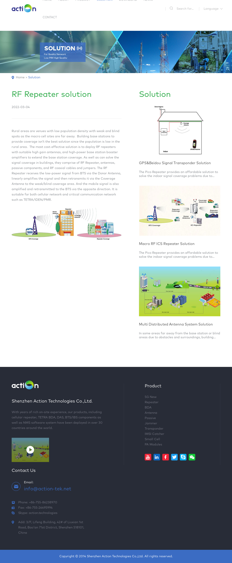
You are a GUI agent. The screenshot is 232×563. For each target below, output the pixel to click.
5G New (151, 397)
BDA (148, 407)
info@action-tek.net (47, 489)
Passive (150, 418)
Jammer (151, 423)
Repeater (152, 402)
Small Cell (152, 439)
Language (211, 8)
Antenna (151, 412)
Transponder (154, 428)
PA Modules (153, 444)
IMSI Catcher (154, 434)
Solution (34, 77)
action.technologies (43, 513)
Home (20, 77)
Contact (50, 17)
